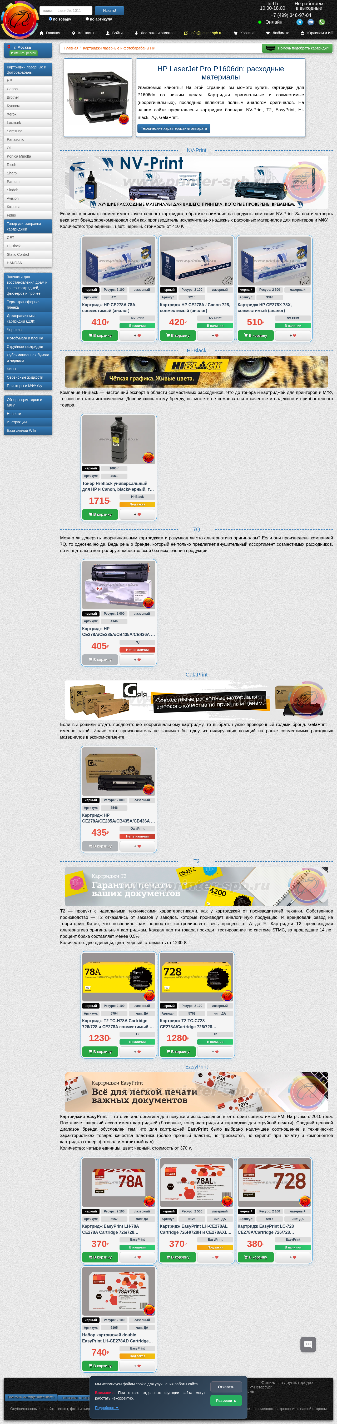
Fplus (11, 215)
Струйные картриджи (25, 346)
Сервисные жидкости (25, 377)
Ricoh (11, 165)
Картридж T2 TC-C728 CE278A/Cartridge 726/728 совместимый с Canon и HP (188, 1027)
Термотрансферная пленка (23, 304)
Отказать (226, 1387)
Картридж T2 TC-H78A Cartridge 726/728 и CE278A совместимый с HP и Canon (117, 1027)
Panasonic (15, 139)
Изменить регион (23, 53)
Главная (49, 33)
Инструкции (17, 422)
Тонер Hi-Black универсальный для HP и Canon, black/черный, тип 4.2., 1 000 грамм (118, 489)
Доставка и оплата (153, 33)
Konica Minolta (19, 156)
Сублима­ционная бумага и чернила (28, 358)
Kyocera (13, 106)
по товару (60, 19)
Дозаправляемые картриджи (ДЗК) (22, 318)
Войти (114, 33)
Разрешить (226, 1400)
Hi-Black (14, 246)
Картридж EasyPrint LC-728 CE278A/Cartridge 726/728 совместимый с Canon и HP (266, 1232)
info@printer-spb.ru (203, 33)
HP (9, 80)
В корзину (100, 335)
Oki (9, 148)
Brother (13, 97)
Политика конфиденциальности (31, 1397)
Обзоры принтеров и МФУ (24, 402)
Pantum (13, 181)
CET (10, 237)
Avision (13, 198)
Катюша (14, 207)
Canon (12, 89)
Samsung (14, 131)
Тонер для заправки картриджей (24, 226)
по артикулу (99, 19)
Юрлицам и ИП (317, 33)
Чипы (11, 369)
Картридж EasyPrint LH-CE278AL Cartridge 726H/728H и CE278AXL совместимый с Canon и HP (193, 1232)
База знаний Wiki (21, 430)
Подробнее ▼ (107, 1408)
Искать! (109, 10)
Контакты (83, 33)
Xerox (12, 114)
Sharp (12, 173)
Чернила (14, 330)
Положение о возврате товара (84, 1398)
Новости (14, 414)
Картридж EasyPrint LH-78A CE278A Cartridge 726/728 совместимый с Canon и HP (111, 1232)
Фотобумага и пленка (25, 338)
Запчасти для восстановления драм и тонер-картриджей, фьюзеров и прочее (27, 285)
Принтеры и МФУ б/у (24, 386)
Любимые (277, 33)
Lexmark (14, 123)
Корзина (244, 33)
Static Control (18, 254)
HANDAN (14, 263)
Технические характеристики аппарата (174, 128)
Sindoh (12, 190)
